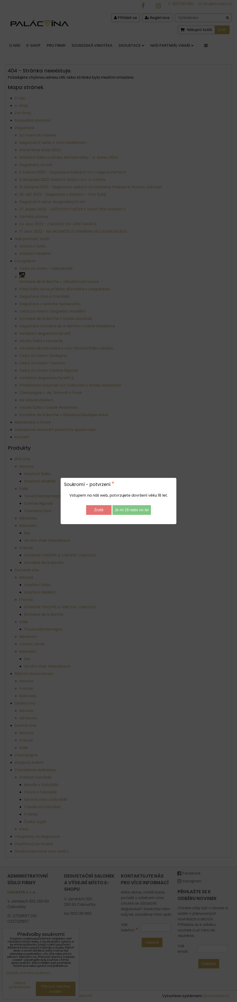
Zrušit (98, 510)
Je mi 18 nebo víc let (132, 510)
